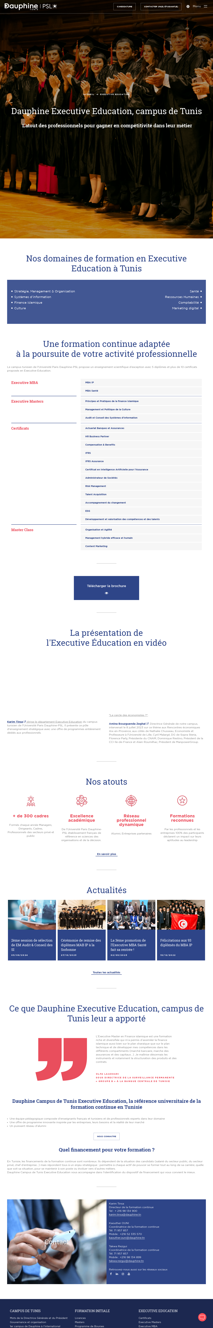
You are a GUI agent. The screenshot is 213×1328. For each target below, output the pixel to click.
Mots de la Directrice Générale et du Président (39, 1318)
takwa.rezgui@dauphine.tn (126, 1261)
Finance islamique (28, 302)
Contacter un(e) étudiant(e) (161, 7)
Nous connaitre (106, 1136)
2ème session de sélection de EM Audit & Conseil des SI (32, 945)
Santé (194, 291)
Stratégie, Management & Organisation (44, 291)
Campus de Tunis (25, 1311)
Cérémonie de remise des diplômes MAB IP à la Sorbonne (81, 945)
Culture (20, 308)
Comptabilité (188, 302)
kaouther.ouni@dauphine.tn (127, 1237)
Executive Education (158, 1311)
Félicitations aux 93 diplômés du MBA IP (176, 942)
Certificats (145, 1318)
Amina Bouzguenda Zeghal (127, 724)
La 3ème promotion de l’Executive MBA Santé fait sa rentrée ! (128, 945)
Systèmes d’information (32, 297)
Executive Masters (150, 1322)
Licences (80, 1318)
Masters (79, 1322)
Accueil (88, 94)
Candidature (124, 7)
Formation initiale (92, 1311)
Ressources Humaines (182, 297)
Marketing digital (185, 308)
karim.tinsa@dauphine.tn (125, 1214)
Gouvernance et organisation (28, 1322)
